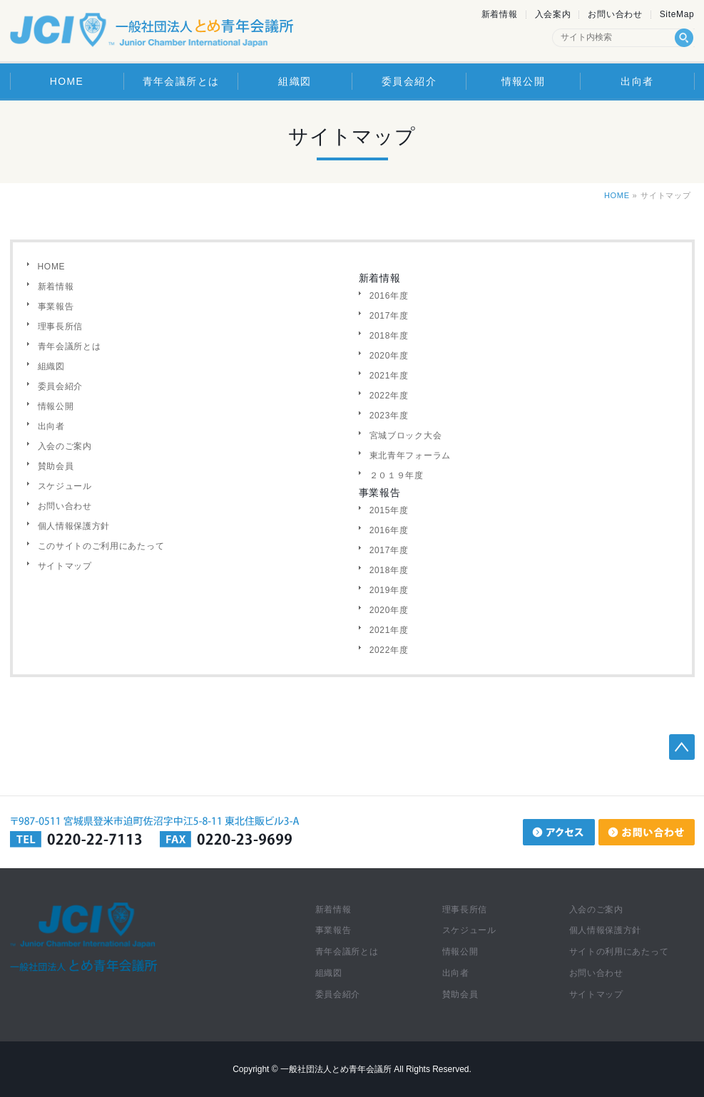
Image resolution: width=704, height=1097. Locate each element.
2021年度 (389, 376)
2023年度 (389, 416)
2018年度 (389, 336)
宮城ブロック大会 (405, 436)
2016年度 (389, 296)
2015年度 (389, 510)
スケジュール (65, 486)
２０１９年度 (396, 475)
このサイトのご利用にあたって (101, 546)
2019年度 (389, 590)
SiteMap (677, 14)
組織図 (51, 366)
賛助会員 (56, 466)
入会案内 (553, 14)
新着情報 (499, 14)
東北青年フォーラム (410, 455)
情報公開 (56, 406)
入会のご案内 (65, 446)
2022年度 (389, 396)
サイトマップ (65, 566)
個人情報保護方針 (74, 526)
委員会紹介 (60, 386)
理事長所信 (60, 326)
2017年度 (389, 316)
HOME (617, 195)
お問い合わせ (615, 14)
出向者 (51, 426)
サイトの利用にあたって (619, 952)
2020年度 (389, 356)
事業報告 (56, 306)
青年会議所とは (69, 346)
